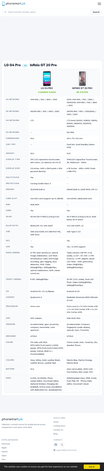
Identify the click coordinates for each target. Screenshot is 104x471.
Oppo (4, 455)
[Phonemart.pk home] (13, 4)
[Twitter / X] (62, 444)
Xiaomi (5, 451)
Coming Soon (59, 426)
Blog (55, 434)
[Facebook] (55, 444)
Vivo (4, 459)
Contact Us (58, 430)
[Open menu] (99, 3)
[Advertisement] (52, 37)
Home (55, 422)
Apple (4, 448)
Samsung (6, 444)
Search (96, 12)
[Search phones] (49, 12)
